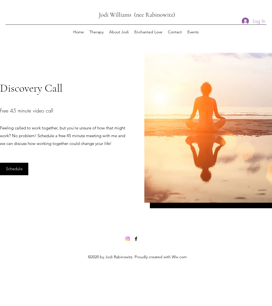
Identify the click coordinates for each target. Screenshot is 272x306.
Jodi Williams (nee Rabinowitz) (137, 14)
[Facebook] (136, 239)
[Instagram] (127, 239)
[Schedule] (14, 169)
